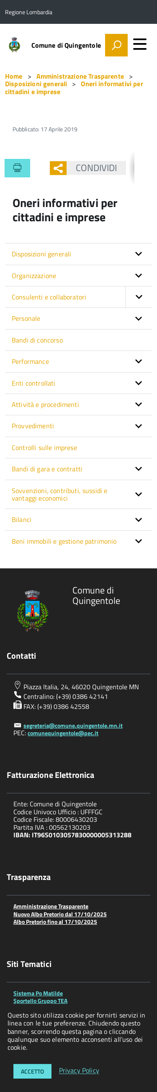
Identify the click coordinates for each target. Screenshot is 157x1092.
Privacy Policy (79, 1071)
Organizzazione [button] (34, 276)
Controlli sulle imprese (44, 447)
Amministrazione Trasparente (50, 906)
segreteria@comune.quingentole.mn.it (73, 725)
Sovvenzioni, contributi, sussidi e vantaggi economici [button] (59, 494)
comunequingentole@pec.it (63, 733)
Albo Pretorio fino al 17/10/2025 (55, 921)
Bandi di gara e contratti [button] (47, 469)
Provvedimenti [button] (33, 426)
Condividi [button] (92, 168)
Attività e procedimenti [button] (45, 404)
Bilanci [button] (21, 519)
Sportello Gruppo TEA (40, 1000)
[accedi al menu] (140, 44)
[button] (138, 296)
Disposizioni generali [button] (41, 254)
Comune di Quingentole (66, 45)
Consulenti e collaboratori (82, 296)
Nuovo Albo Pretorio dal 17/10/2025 (60, 914)
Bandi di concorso (37, 340)
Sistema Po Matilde (38, 993)
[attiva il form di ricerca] (116, 45)
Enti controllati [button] (34, 383)
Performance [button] (30, 361)
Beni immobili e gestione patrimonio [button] (64, 541)
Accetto (32, 1071)
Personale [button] (26, 318)
